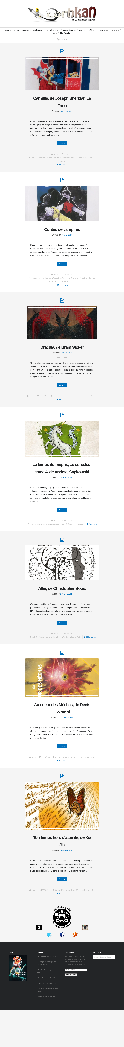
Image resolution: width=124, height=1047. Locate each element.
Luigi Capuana (92, 281)
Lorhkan (56, 156)
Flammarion (66, 159)
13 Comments (87, 411)
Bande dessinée (69, 30)
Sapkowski (78, 545)
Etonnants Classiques (44, 159)
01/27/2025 (68, 408)
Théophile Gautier (63, 285)
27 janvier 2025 (66, 365)
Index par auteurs (12, 30)
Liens (55, 33)
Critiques (25, 30)
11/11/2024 (45, 793)
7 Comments (63, 549)
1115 (57, 793)
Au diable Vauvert (36, 671)
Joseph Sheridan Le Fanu (80, 159)
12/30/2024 (68, 542)
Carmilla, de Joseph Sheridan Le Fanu (62, 102)
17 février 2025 (66, 112)
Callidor (45, 411)
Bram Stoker (37, 411)
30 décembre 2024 (67, 498)
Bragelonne (39, 545)
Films (57, 30)
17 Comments (62, 796)
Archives (115, 30)
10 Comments (62, 166)
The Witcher (87, 545)
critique (32, 159)
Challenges (37, 30)
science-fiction (76, 671)
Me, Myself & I (65, 33)
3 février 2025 (67, 238)
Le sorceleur (61, 545)
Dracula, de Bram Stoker (62, 355)
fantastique (56, 159)
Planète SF (93, 159)
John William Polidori (79, 281)
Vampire (62, 162)
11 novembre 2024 (67, 753)
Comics (82, 30)
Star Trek (48, 30)
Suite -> (62, 145)
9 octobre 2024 (66, 887)
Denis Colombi (71, 793)
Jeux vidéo (104, 30)
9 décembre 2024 (66, 627)
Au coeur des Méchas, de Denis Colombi (62, 742)
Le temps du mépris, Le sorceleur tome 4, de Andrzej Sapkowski (62, 485)
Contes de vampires (62, 231)
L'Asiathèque (65, 927)
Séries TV (92, 30)
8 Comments (63, 288)
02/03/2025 (68, 278)
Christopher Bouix (49, 671)
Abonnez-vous (71, 1012)
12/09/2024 (68, 667)
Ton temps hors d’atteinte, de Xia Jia (62, 877)
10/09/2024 (45, 927)
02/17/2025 (68, 156)
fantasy (53, 545)
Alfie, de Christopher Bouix (62, 617)
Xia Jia (93, 927)
